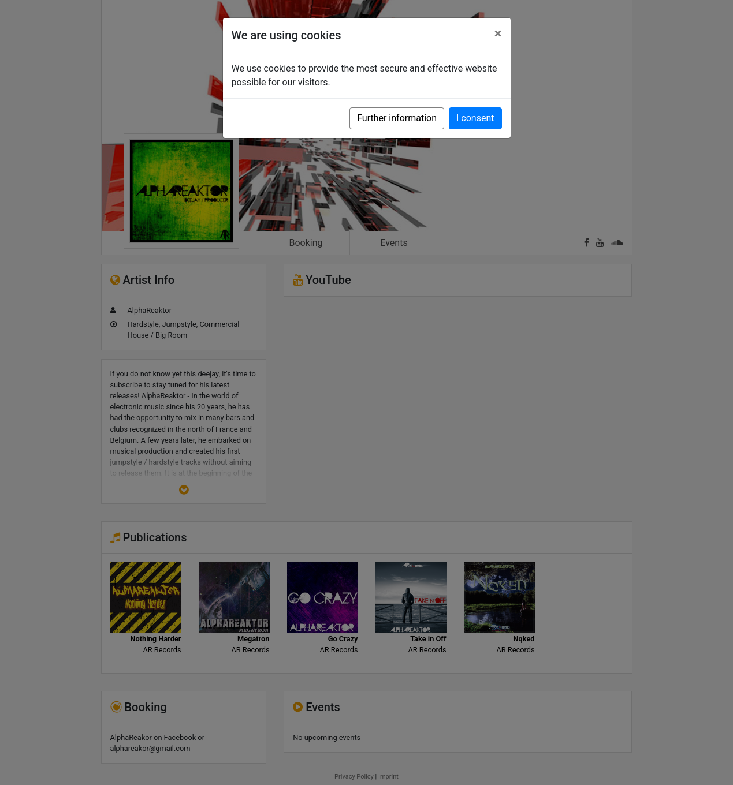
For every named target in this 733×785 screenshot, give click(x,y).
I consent (475, 118)
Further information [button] (397, 118)
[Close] (498, 33)
